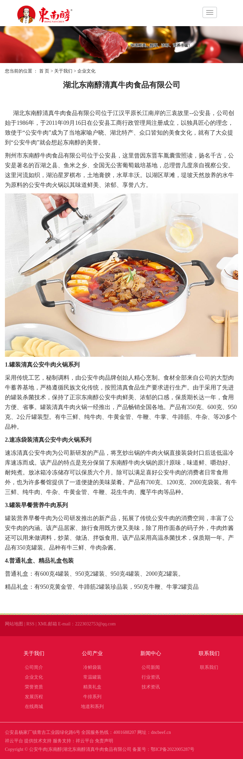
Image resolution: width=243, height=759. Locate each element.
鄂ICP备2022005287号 (172, 749)
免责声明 (104, 740)
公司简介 (34, 667)
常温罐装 (92, 677)
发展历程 (34, 696)
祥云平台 (14, 740)
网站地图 (14, 623)
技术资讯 (151, 687)
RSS (30, 623)
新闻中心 (150, 653)
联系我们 (209, 653)
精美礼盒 (92, 687)
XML (43, 623)
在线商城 (34, 706)
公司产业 (92, 653)
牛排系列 (92, 696)
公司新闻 (151, 667)
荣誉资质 (34, 687)
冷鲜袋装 (92, 667)
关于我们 (63, 71)
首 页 (44, 71)
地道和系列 (92, 706)
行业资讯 (151, 677)
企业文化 (34, 677)
